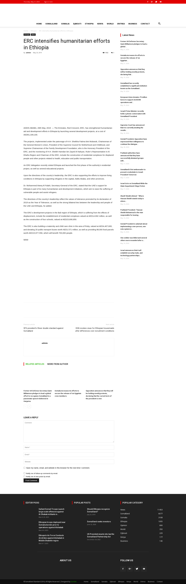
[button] (159, 24)
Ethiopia (89, 23)
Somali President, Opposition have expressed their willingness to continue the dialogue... (133, 141)
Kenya (100, 23)
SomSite (74, 581)
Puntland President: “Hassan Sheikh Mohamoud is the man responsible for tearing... (131, 212)
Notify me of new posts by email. (38, 477)
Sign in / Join (48, 2)
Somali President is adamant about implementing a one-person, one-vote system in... (133, 226)
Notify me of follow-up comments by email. (42, 473)
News (33, 34)
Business (132, 23)
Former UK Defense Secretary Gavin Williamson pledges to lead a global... (133, 44)
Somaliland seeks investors (99, 522)
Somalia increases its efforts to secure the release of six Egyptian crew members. (68, 393)
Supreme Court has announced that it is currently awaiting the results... (132, 127)
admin (28, 53)
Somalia (65, 23)
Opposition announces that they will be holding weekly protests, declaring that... (132, 71)
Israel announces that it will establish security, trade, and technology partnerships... (131, 252)
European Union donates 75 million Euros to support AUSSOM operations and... (133, 99)
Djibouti (77, 23)
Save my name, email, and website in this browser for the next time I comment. (58, 468)
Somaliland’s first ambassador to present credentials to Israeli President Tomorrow (133, 172)
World (110, 23)
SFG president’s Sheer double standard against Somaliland (43, 329)
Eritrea (121, 23)
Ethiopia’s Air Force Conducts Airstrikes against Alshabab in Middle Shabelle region (51, 538)
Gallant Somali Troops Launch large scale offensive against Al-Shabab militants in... (51, 511)
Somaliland (51, 23)
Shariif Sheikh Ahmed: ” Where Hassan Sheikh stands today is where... (132, 198)
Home (39, 23)
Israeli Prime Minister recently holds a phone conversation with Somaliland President (132, 113)
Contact (145, 23)
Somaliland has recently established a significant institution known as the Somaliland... (133, 85)
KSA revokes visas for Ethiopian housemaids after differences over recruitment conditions (94, 329)
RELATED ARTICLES (35, 364)
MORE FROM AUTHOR (57, 364)
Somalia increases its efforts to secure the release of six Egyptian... (132, 58)
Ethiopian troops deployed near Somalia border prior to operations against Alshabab (52, 524)
